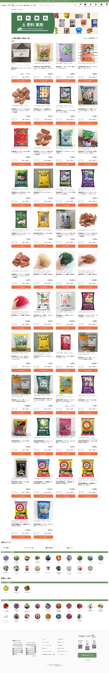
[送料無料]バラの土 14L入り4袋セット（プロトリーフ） (65, 357)
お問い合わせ (61, 648)
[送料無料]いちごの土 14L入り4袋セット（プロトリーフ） (20, 152)
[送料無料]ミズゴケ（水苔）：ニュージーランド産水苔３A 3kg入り (20, 400)
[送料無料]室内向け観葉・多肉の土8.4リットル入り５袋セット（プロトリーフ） (43, 400)
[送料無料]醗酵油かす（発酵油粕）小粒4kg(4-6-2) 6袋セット (87, 484)
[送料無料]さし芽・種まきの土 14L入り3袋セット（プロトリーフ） (21, 193)
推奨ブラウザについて (63, 651)
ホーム (43, 639)
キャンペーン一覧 (46, 645)
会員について (61, 642)
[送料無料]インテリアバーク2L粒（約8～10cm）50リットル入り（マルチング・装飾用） (65, 235)
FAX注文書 (87, 660)
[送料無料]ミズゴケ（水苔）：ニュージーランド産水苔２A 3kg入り (87, 358)
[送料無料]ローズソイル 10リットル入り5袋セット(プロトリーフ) (20, 234)
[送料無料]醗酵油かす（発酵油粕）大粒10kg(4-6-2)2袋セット (65, 482)
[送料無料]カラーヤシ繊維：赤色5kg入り (21, 316)
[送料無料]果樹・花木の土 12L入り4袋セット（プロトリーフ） (87, 67)
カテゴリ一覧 (45, 642)
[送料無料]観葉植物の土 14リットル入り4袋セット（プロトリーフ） (43, 441)
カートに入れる (21, 80)
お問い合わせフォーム (87, 655)
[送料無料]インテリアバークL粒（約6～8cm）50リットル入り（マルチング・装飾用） (20, 276)
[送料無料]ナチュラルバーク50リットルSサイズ (43, 193)
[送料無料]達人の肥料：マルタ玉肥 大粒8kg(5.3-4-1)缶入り (20, 482)
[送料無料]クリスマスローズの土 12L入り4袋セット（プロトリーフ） (87, 316)
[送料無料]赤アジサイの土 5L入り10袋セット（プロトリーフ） (65, 441)
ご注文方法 (60, 639)
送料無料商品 (13, 9)
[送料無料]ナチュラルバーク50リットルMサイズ (43, 357)
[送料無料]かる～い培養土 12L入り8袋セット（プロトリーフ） (43, 316)
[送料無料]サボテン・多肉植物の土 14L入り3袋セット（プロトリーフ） (43, 109)
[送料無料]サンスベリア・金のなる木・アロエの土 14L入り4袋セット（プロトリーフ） (20, 358)
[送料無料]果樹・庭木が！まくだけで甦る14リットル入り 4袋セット (65, 400)
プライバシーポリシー (47, 651)
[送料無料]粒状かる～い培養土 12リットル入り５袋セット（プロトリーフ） (87, 110)
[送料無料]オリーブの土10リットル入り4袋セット (65, 152)
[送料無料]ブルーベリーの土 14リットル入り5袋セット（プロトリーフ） (87, 193)
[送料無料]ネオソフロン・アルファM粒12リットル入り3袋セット (65, 193)
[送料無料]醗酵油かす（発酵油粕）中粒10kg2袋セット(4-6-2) (43, 482)
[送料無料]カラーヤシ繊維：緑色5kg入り (65, 275)
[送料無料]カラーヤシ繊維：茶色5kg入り (87, 275)
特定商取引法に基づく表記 (48, 654)
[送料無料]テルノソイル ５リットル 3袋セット (21, 68)
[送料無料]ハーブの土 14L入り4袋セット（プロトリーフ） (65, 67)
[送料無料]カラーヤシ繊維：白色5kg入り (43, 275)
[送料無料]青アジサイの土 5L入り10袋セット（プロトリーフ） (43, 525)
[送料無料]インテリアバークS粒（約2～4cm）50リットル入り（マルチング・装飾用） (20, 110)
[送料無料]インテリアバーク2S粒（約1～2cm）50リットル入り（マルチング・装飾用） (87, 235)
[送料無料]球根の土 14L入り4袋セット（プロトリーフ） (20, 441)
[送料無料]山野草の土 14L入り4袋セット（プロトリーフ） (43, 234)
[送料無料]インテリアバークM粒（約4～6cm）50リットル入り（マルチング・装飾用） (43, 153)
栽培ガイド (45, 648)
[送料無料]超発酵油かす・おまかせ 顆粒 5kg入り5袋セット (87, 441)
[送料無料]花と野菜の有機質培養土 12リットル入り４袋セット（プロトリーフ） (43, 68)
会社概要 (60, 645)
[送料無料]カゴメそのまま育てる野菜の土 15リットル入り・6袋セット (87, 152)
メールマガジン (61, 654)
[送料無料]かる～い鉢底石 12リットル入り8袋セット (65, 316)
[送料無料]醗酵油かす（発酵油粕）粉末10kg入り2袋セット (20, 525)
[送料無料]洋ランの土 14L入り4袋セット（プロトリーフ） (87, 400)
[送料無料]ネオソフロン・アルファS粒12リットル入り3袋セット (65, 111)
